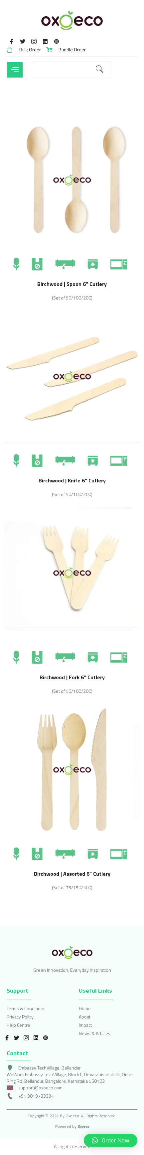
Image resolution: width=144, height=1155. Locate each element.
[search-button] (99, 70)
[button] (110, 1140)
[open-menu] (15, 70)
